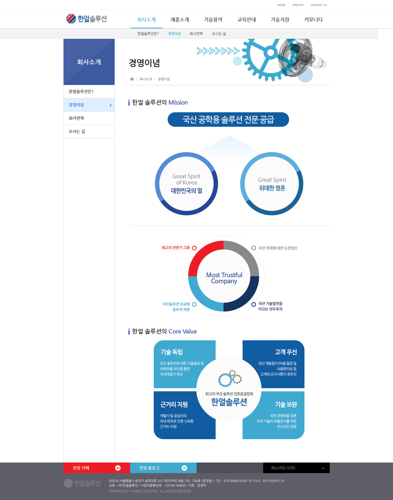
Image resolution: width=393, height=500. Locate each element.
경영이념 (174, 34)
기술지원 (280, 19)
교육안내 (246, 19)
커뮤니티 (313, 19)
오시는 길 (219, 34)
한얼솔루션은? (148, 34)
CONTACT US (319, 5)
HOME (281, 5)
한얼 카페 (97, 468)
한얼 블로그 (163, 468)
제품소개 (180, 19)
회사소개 (146, 19)
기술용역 (213, 19)
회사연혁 (196, 34)
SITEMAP (298, 5)
